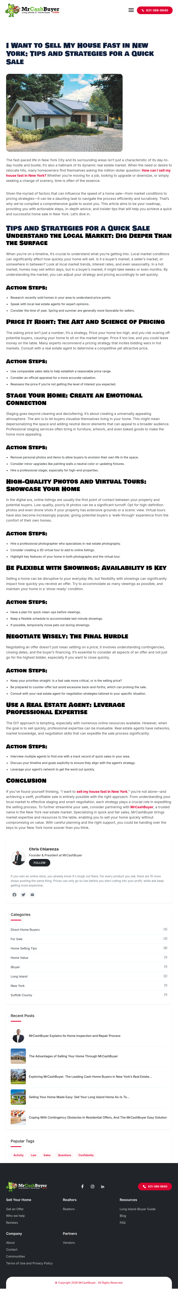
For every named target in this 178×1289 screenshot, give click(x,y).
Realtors (69, 1209)
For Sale (16, 939)
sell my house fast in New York (102, 792)
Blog (123, 1216)
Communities (15, 1257)
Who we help (15, 1216)
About (10, 1243)
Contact (11, 1250)
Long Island (19, 976)
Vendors (69, 1243)
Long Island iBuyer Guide (138, 1209)
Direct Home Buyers (25, 930)
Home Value (19, 958)
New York (18, 986)
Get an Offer (15, 1209)
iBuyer (15, 967)
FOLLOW (39, 862)
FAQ (123, 1223)
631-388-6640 (154, 10)
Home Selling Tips (24, 948)
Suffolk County (21, 995)
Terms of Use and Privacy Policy (29, 1264)
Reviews (12, 1223)
